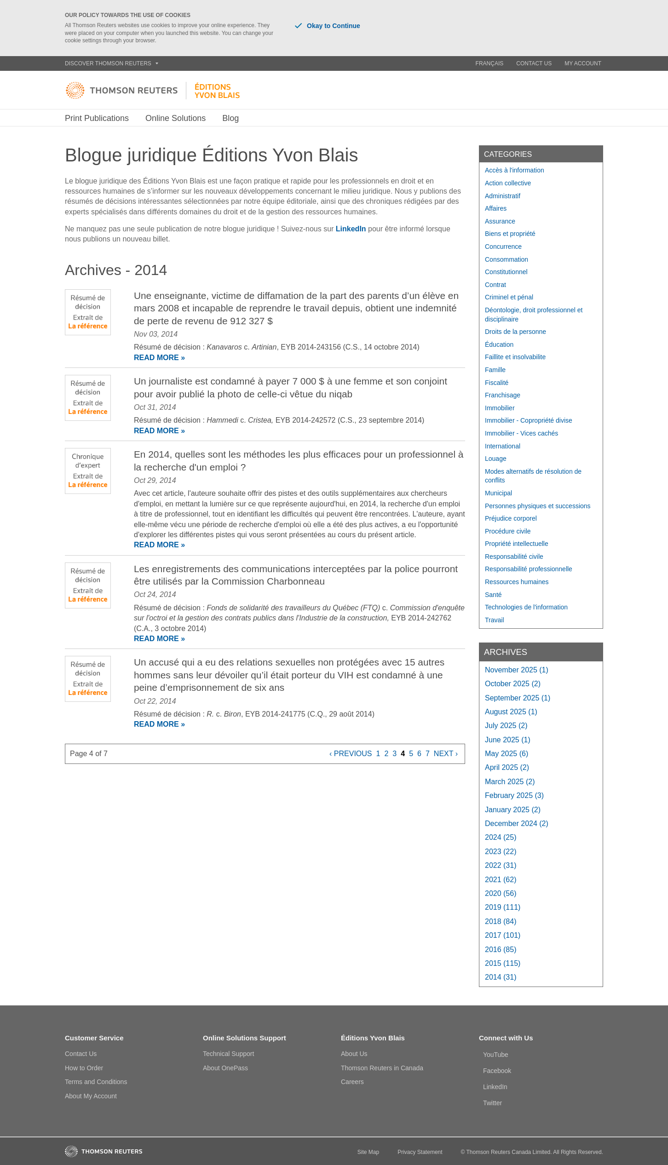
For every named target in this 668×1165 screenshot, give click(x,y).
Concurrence (503, 246)
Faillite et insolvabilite (515, 357)
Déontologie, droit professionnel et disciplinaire (533, 314)
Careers (352, 1081)
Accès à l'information (514, 170)
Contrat (495, 284)
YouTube (495, 1054)
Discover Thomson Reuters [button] (111, 63)
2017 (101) (502, 935)
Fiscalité (496, 382)
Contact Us (534, 63)
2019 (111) (502, 907)
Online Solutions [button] (175, 118)
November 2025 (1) (516, 670)
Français (490, 63)
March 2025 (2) (510, 782)
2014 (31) (501, 977)
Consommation (506, 259)
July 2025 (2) (506, 725)
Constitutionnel (506, 271)
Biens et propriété (510, 233)
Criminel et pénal (509, 297)
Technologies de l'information (526, 607)
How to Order (84, 1068)
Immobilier (500, 408)
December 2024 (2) (516, 823)
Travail (494, 620)
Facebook (497, 1070)
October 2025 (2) (513, 684)
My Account (582, 63)
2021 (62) (501, 880)
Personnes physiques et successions (538, 506)
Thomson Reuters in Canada (382, 1068)
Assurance (500, 221)
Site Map (368, 1152)
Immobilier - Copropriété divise (528, 420)
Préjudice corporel (511, 518)
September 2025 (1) (517, 698)
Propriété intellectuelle (516, 543)
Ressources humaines (517, 581)
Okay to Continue (327, 25)
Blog (230, 118)
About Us (354, 1053)
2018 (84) (501, 921)
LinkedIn (351, 229)
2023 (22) (501, 851)
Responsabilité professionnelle (528, 569)
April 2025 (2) (507, 767)
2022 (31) (501, 865)
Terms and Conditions (96, 1081)
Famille (495, 369)
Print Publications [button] (97, 118)
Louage (496, 458)
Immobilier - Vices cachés (521, 433)
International (502, 446)
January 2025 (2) (513, 810)
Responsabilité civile (514, 556)
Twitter (492, 1103)
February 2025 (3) (514, 795)
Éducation (499, 344)
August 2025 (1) (511, 712)
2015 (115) (502, 963)
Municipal (498, 493)
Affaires (496, 208)
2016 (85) (501, 949)
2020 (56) (501, 893)
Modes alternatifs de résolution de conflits (533, 476)
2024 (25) (501, 837)
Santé (493, 594)
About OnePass (225, 1068)
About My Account (91, 1096)
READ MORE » (159, 358)
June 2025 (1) (507, 740)
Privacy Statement (419, 1152)
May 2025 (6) (506, 754)
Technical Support (228, 1053)
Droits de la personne (515, 331)
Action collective (508, 183)
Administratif (502, 196)
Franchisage (502, 395)
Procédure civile (508, 531)
